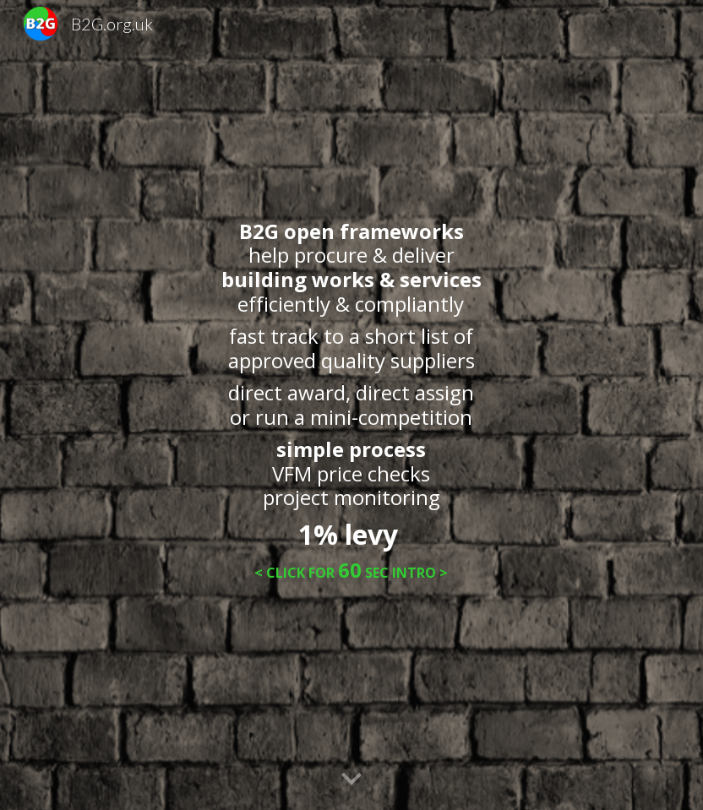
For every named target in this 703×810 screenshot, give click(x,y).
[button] (351, 779)
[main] (351, 405)
